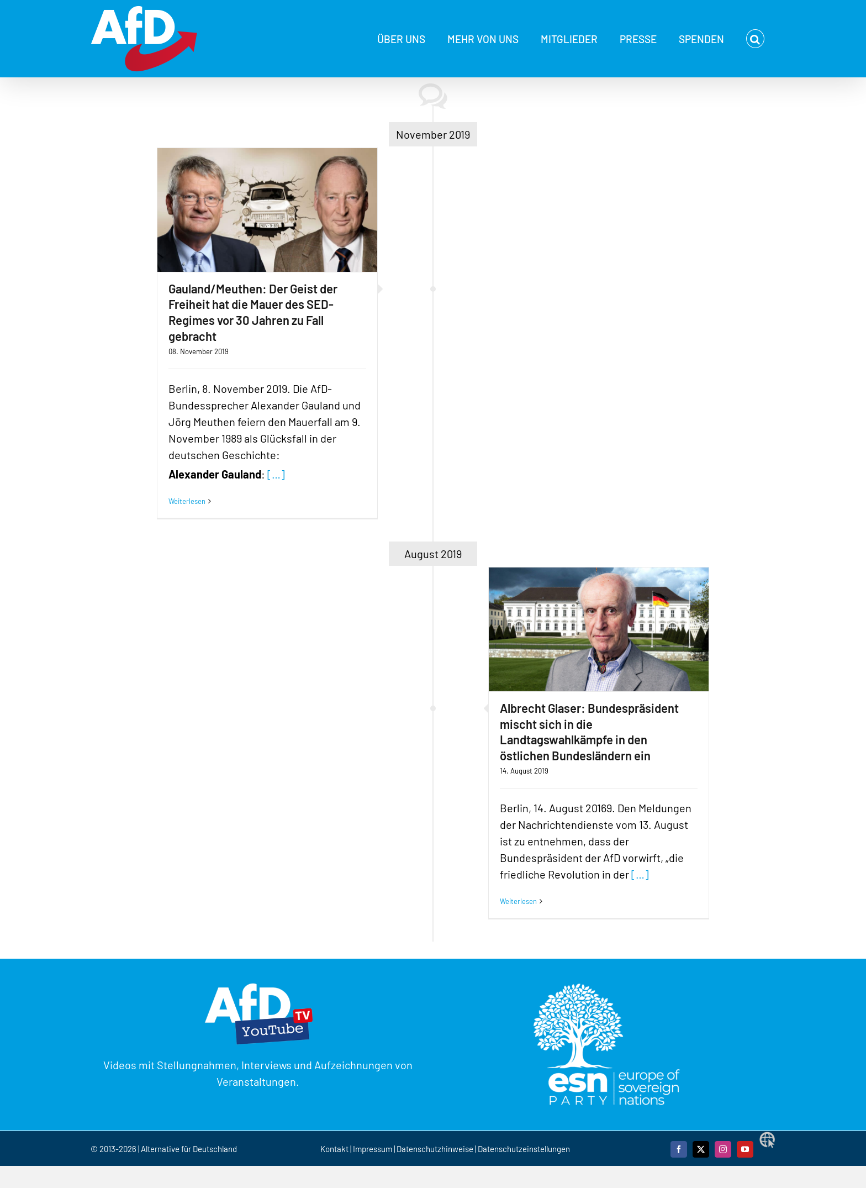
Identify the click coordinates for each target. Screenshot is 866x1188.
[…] (276, 474)
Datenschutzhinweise (435, 1149)
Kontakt (335, 1149)
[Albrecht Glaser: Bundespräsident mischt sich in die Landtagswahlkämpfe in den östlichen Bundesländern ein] (599, 629)
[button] (755, 38)
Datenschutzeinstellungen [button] (524, 1149)
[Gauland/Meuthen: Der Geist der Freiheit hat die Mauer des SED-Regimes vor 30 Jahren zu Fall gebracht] (267, 210)
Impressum (372, 1149)
